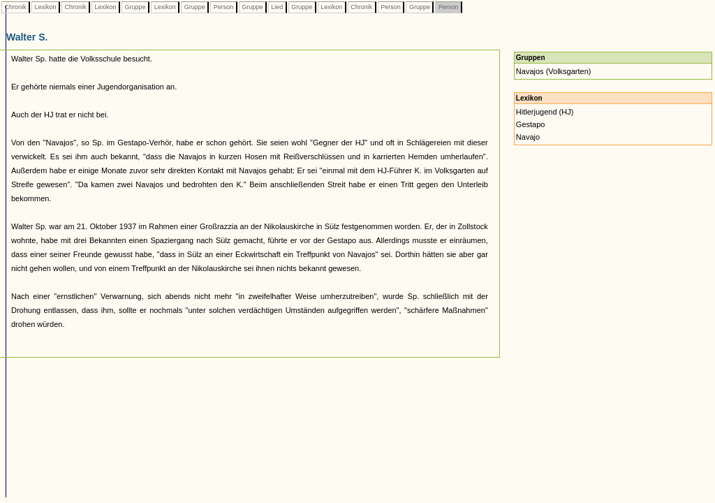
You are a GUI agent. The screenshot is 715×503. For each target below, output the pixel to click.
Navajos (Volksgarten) (553, 71)
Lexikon (45, 6)
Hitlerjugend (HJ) (545, 112)
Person (223, 6)
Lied (277, 6)
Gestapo (530, 124)
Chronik (15, 6)
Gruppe (135, 6)
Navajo (528, 137)
